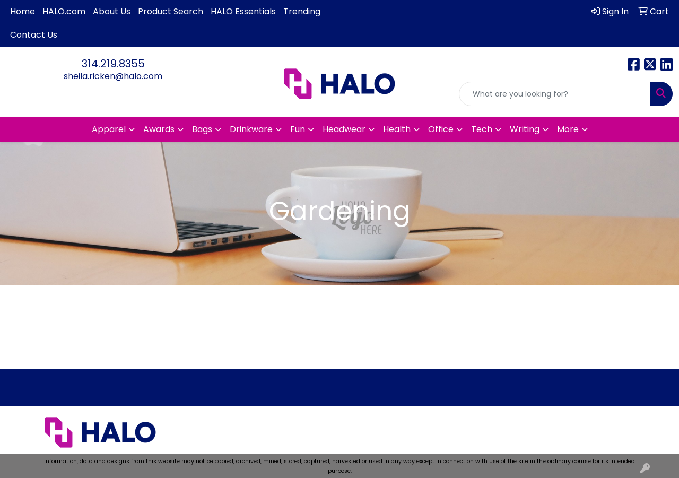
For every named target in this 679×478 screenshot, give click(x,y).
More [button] (568, 129)
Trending (301, 11)
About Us (111, 11)
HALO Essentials (243, 11)
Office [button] (441, 129)
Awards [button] (159, 129)
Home (22, 11)
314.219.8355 (113, 63)
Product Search (170, 11)
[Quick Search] (554, 94)
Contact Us (33, 35)
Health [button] (397, 129)
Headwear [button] (344, 129)
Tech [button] (481, 129)
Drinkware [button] (251, 129)
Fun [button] (297, 129)
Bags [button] (202, 129)
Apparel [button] (109, 129)
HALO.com (63, 11)
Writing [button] (524, 129)
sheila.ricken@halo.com (113, 76)
